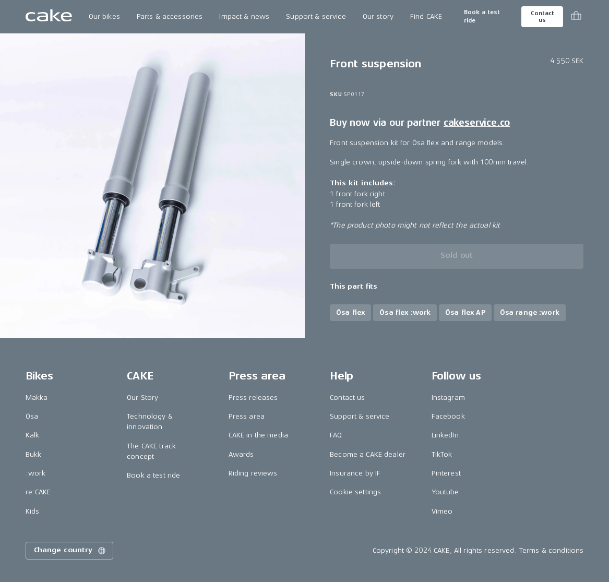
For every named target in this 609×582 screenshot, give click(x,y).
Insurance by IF (355, 473)
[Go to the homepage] (49, 16)
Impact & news (244, 16)
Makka (37, 397)
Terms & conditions (551, 550)
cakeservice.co (477, 122)
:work (36, 473)
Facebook (448, 416)
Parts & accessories (170, 16)
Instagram (448, 397)
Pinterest (446, 473)
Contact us (542, 16)
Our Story (142, 397)
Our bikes (104, 16)
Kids (33, 511)
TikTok (442, 454)
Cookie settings (355, 492)
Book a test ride (482, 16)
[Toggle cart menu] (576, 17)
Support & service (315, 16)
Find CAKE (426, 16)
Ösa (32, 416)
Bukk (34, 454)
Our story (378, 16)
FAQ (336, 435)
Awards (241, 454)
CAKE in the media (258, 435)
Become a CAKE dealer (367, 454)
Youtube (445, 492)
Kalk (33, 435)
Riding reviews (253, 473)
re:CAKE (38, 492)
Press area (247, 416)
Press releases (253, 397)
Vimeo (442, 511)
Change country (70, 550)
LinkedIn (445, 435)
